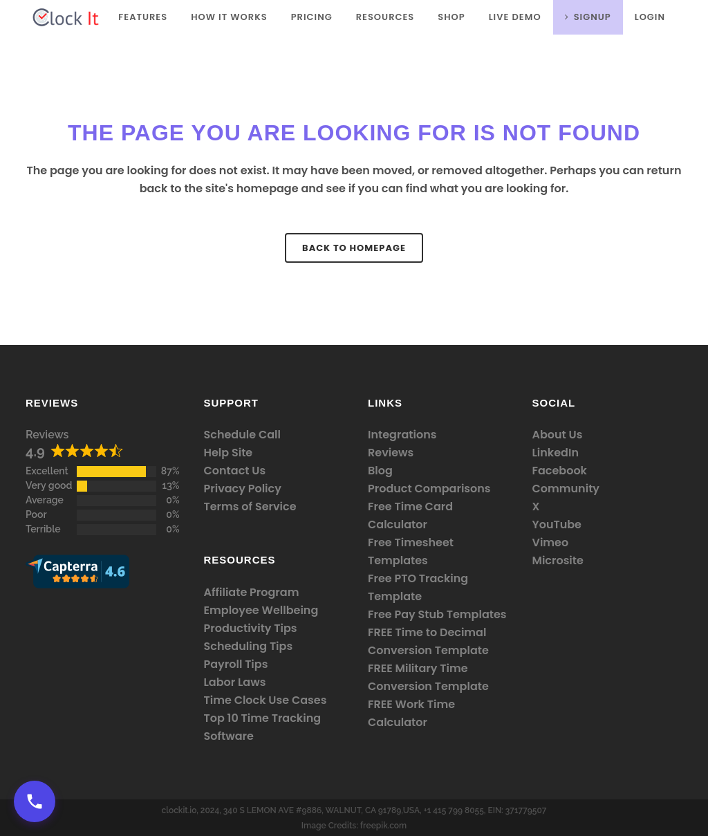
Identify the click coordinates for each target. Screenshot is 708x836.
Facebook (559, 471)
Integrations (402, 435)
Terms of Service (250, 506)
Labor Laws (235, 682)
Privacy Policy (242, 488)
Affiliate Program (251, 592)
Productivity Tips (250, 628)
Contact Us (235, 471)
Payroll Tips (236, 664)
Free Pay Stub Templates (437, 614)
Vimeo (550, 542)
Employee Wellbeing (261, 610)
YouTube (557, 524)
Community (566, 488)
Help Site (228, 453)
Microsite (558, 560)
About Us (557, 435)
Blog (380, 471)
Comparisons (452, 488)
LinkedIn (555, 453)
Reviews (47, 434)
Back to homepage (354, 247)
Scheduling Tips (248, 646)
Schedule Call (242, 435)
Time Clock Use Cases (265, 700)
